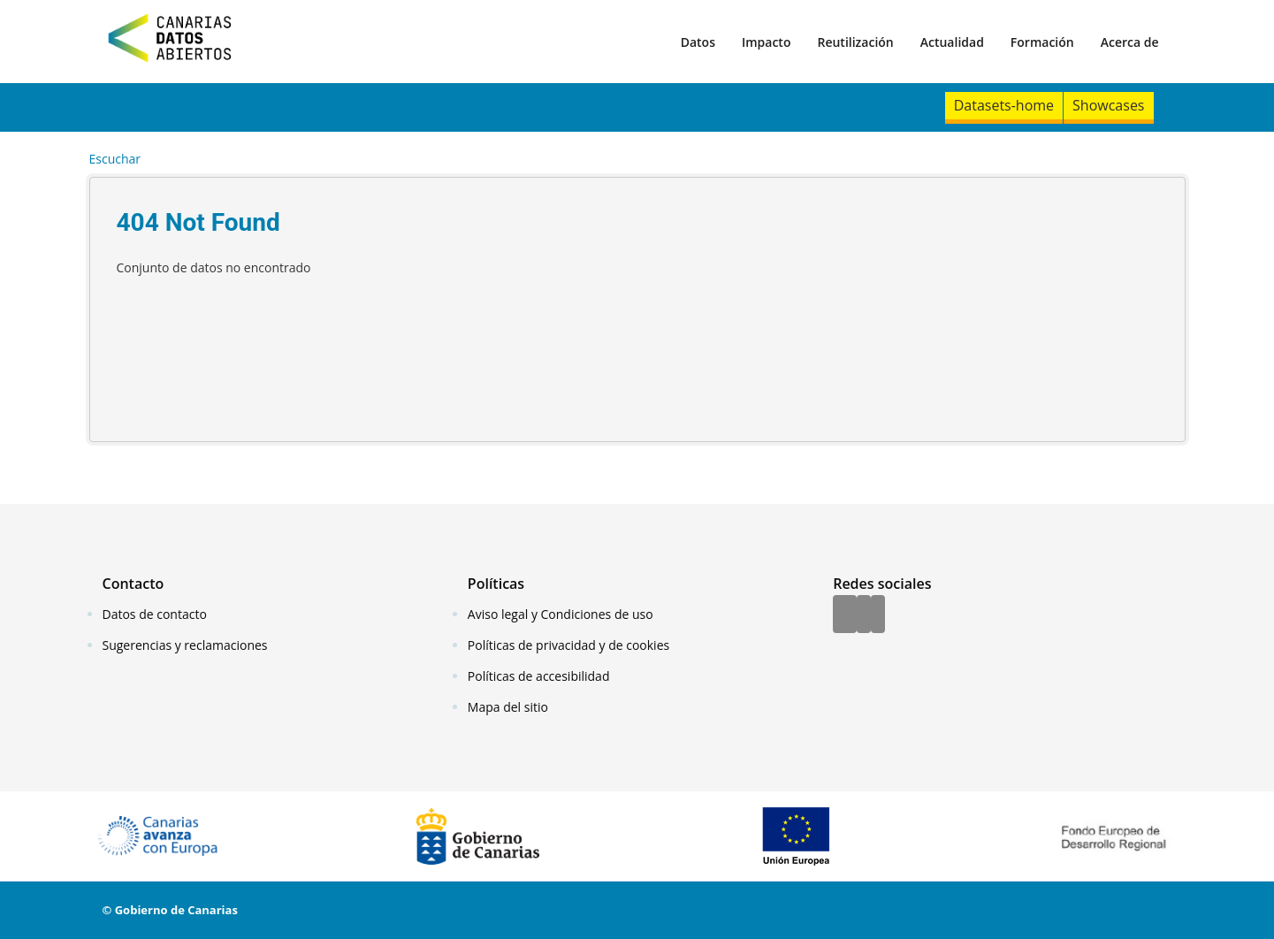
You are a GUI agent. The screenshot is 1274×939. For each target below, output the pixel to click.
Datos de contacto (155, 614)
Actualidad (952, 42)
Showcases (1108, 105)
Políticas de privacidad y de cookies (568, 645)
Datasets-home (1004, 105)
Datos (698, 42)
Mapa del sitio (508, 707)
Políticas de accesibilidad (539, 676)
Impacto (766, 42)
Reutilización (855, 42)
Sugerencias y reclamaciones (185, 645)
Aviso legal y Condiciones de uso (560, 614)
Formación (1042, 42)
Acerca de (1130, 42)
